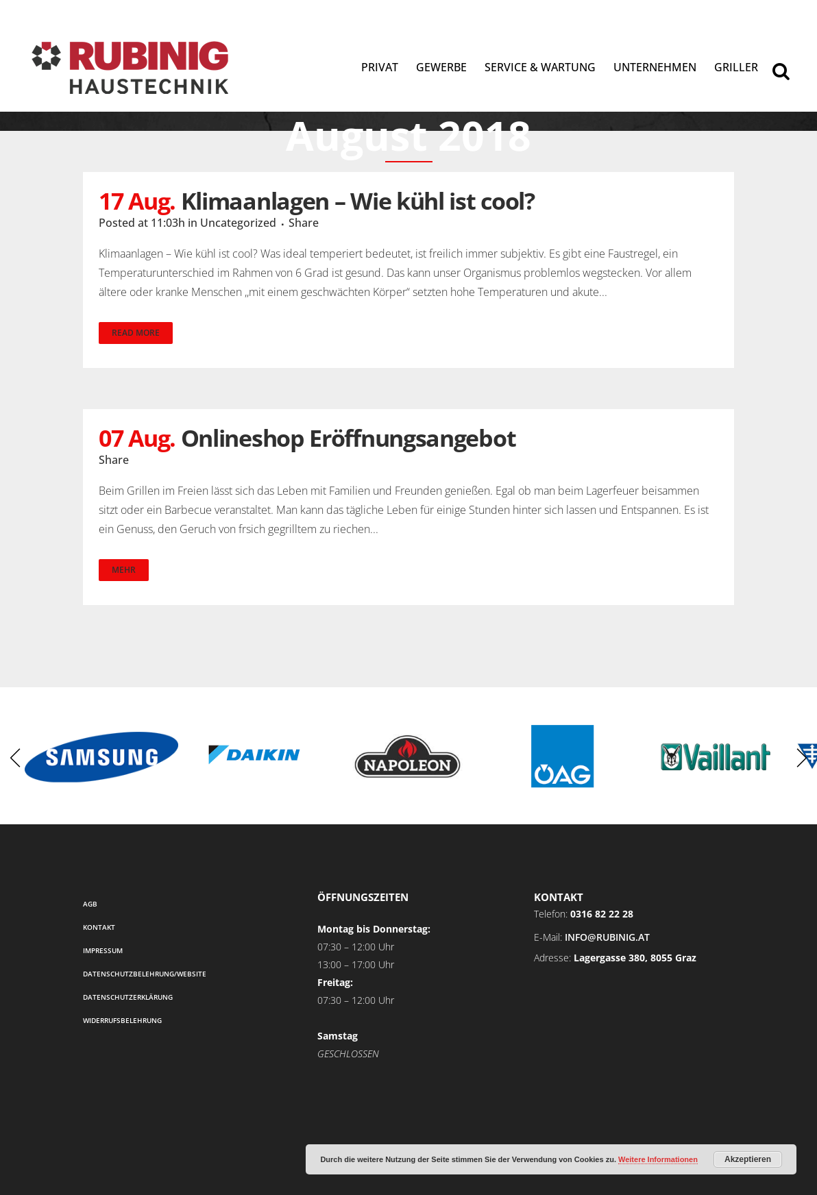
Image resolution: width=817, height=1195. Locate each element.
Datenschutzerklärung (128, 997)
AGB (90, 904)
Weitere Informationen (658, 1159)
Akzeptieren (747, 1159)
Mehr (124, 570)
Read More (136, 332)
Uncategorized (238, 222)
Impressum (103, 950)
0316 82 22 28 (601, 913)
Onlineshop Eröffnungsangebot (348, 438)
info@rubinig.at (607, 937)
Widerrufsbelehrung (122, 1020)
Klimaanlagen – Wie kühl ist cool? (358, 201)
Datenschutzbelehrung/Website (144, 973)
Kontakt (99, 927)
